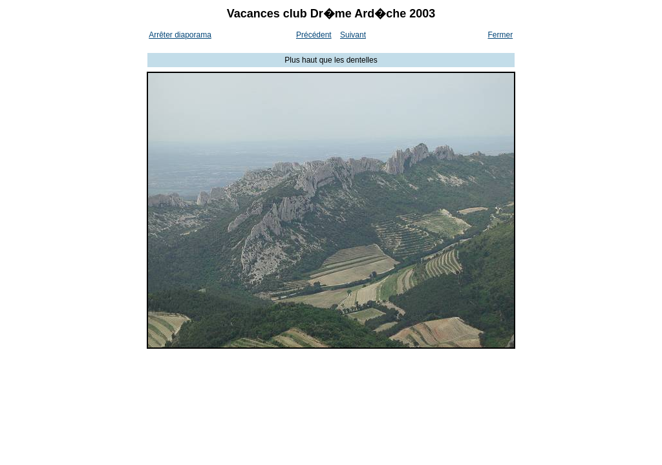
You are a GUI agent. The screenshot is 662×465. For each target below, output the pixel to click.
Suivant (353, 34)
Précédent (314, 34)
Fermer (500, 34)
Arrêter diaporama (180, 34)
